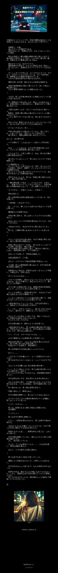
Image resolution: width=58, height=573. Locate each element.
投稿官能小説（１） (29, 564)
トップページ (29, 567)
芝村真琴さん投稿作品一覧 (29, 529)
